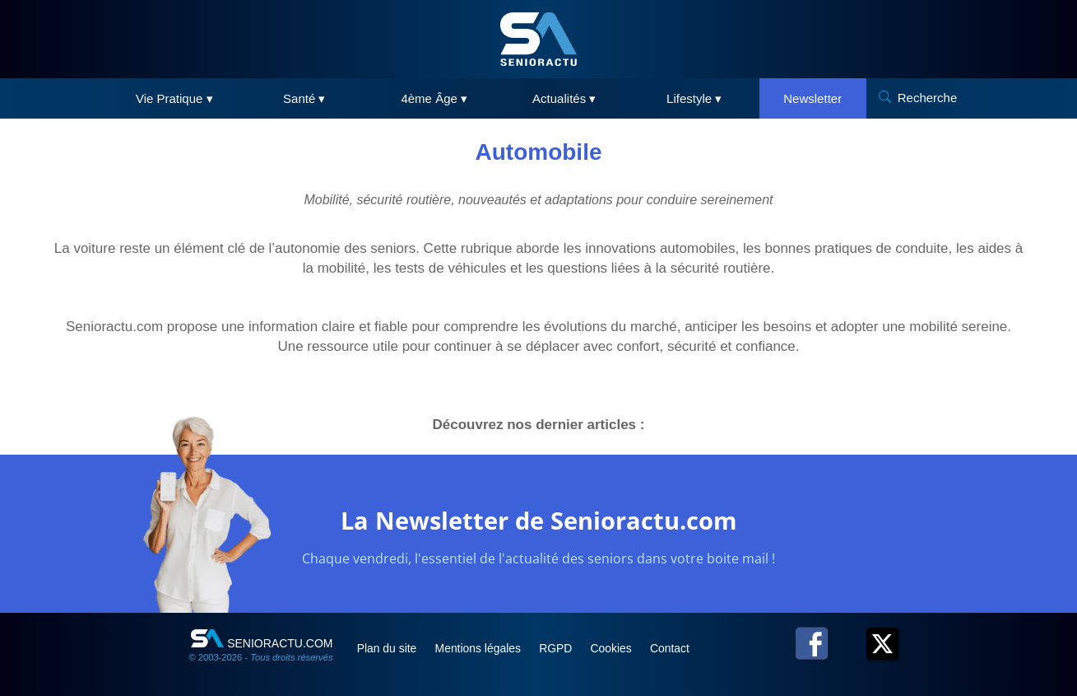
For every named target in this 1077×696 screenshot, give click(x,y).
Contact (677, 648)
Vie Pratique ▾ (174, 98)
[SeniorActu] (539, 39)
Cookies (619, 648)
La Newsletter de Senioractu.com (538, 520)
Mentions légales (482, 648)
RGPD (562, 648)
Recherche (928, 98)
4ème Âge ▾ (434, 98)
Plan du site (389, 648)
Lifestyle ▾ (694, 98)
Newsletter (812, 98)
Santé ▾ (304, 98)
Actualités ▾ (564, 98)
